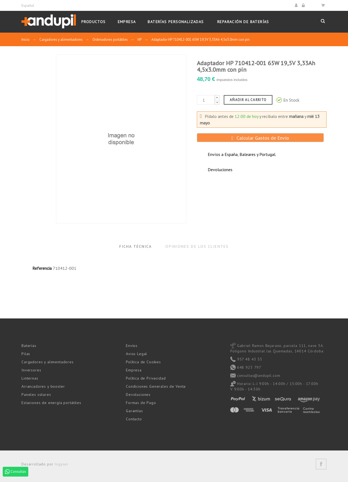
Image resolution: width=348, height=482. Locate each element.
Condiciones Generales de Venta (156, 386)
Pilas (25, 353)
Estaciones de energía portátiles (51, 402)
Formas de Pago (141, 402)
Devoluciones (138, 394)
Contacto (134, 419)
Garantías (134, 410)
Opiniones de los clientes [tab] (197, 246)
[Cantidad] (206, 100)
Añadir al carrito (248, 100)
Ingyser (62, 464)
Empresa (134, 370)
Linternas (29, 378)
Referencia (42, 268)
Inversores (31, 370)
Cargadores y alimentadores (47, 361)
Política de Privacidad (146, 378)
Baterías (28, 345)
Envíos (132, 345)
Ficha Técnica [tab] (135, 246)
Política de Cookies (143, 361)
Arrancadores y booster (43, 386)
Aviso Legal (136, 353)
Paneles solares (36, 394)
